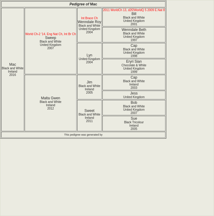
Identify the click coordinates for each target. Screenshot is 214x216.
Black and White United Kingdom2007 (50, 45)
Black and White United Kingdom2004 (89, 29)
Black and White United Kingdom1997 (134, 37)
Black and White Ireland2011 (89, 118)
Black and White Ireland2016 (12, 71)
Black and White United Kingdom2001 (134, 21)
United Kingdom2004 (89, 60)
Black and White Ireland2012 (50, 105)
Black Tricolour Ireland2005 (134, 125)
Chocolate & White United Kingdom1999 (134, 69)
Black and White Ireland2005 (89, 89)
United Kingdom (134, 97)
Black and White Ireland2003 (134, 84)
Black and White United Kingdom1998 (134, 53)
